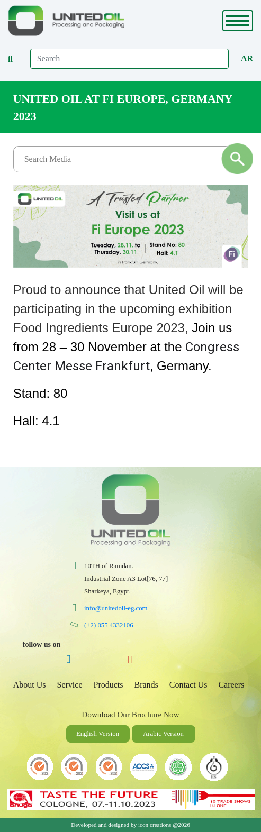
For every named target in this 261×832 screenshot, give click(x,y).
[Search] (129, 59)
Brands (146, 684)
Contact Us (188, 684)
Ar (247, 58)
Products (108, 684)
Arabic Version (163, 733)
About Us (29, 684)
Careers (231, 684)
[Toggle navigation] (237, 20)
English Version (97, 733)
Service (70, 684)
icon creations (154, 824)
